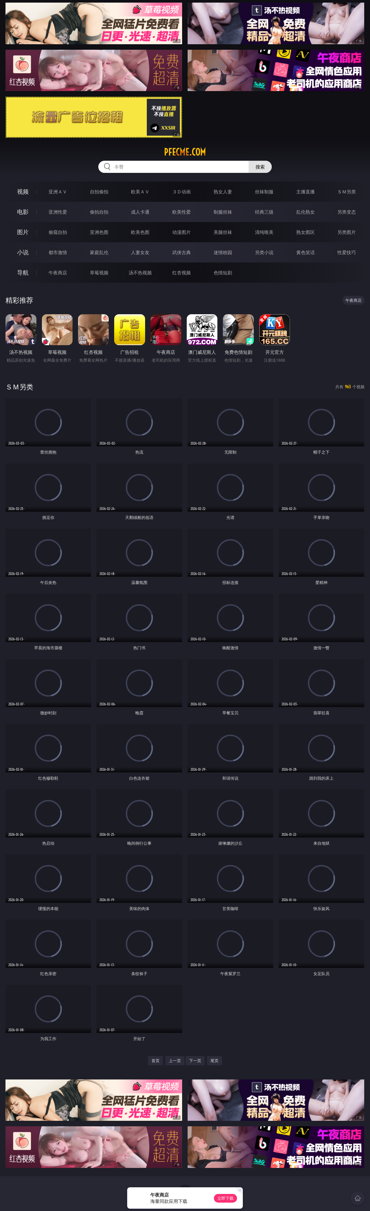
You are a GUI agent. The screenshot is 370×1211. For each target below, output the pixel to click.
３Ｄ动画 (181, 191)
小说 (23, 252)
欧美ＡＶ (140, 191)
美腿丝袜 (223, 232)
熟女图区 (305, 232)
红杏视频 (181, 272)
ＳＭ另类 (346, 191)
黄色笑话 (305, 252)
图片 (23, 232)
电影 (23, 212)
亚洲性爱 (58, 212)
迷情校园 (223, 252)
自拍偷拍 (99, 191)
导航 (23, 272)
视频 (23, 191)
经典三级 (264, 212)
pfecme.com (185, 152)
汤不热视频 (140, 272)
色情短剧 (223, 272)
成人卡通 (140, 212)
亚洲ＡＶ (58, 191)
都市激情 (58, 252)
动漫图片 (181, 232)
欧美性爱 (181, 212)
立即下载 (225, 1198)
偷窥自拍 (58, 232)
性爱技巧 (346, 252)
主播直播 (305, 191)
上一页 (175, 1060)
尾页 (214, 1060)
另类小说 (264, 252)
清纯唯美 (264, 232)
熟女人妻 (223, 191)
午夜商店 (58, 272)
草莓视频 (99, 272)
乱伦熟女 (305, 212)
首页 (155, 1060)
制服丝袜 (223, 212)
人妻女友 (140, 252)
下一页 (195, 1060)
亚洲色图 (99, 232)
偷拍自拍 (99, 212)
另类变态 (346, 212)
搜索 (260, 167)
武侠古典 (181, 252)
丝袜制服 (264, 191)
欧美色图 (140, 232)
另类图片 (346, 232)
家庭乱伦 (99, 252)
